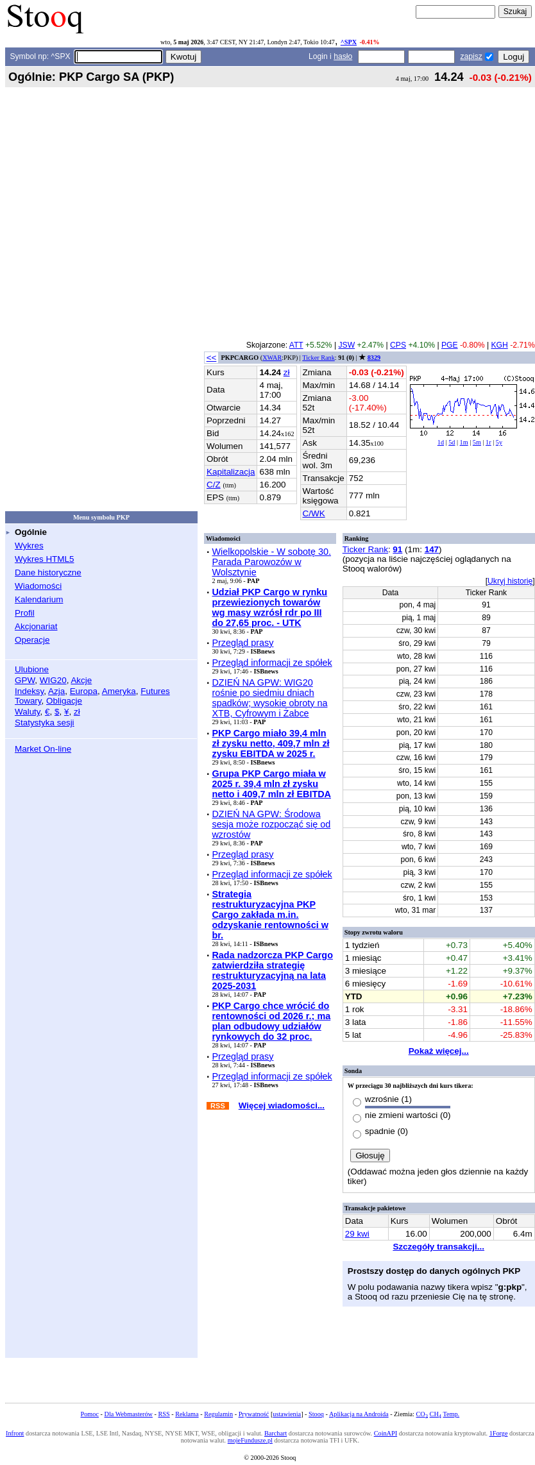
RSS (164, 1414)
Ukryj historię (510, 581)
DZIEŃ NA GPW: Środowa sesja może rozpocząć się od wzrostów (271, 824)
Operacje (32, 640)
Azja (56, 691)
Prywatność (254, 1414)
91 (397, 549)
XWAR (272, 357)
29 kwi (357, 1234)
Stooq (316, 1414)
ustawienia (287, 1414)
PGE (449, 345)
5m (477, 442)
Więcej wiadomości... (282, 1105)
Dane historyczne (48, 572)
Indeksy (29, 691)
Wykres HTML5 (44, 559)
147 (432, 549)
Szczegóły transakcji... (438, 1246)
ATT (296, 345)
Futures (155, 691)
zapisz (471, 56)
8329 (374, 357)
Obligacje (64, 701)
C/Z (214, 484)
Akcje (81, 680)
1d (440, 442)
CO (422, 1414)
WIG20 (53, 680)
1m (464, 442)
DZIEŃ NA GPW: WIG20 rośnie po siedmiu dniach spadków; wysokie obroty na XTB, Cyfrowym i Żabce (269, 697)
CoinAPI (385, 1433)
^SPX (349, 42)
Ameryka (119, 691)
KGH (499, 345)
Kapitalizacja (231, 472)
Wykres (29, 545)
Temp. (451, 1414)
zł (77, 711)
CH (435, 1414)
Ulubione (32, 669)
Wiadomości (38, 586)
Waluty (27, 711)
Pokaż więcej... (439, 1051)
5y (499, 442)
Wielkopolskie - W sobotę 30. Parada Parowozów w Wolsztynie (271, 561)
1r (488, 442)
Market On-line (43, 749)
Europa (84, 691)
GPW (25, 680)
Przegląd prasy (242, 643)
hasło (343, 56)
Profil (25, 613)
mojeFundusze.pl (250, 1440)
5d (451, 442)
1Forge (498, 1433)
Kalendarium (39, 599)
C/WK (314, 513)
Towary (28, 701)
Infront (15, 1433)
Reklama (186, 1414)
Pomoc (90, 1414)
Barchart (275, 1433)
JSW (346, 345)
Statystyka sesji (44, 722)
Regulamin (218, 1414)
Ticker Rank (318, 357)
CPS (398, 345)
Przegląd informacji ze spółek (272, 662)
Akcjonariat (36, 626)
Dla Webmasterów (129, 1414)
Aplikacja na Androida (359, 1414)
